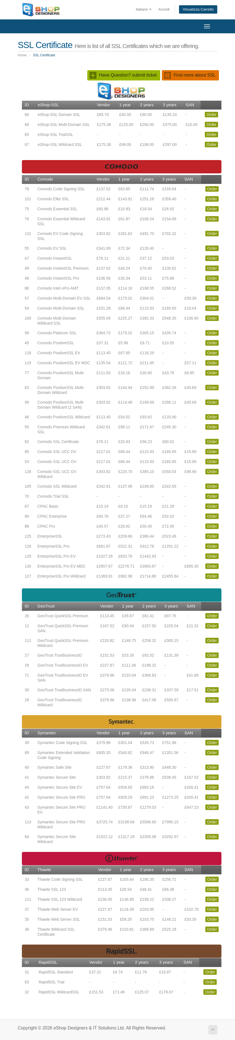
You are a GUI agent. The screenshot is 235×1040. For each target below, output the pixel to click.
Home (22, 55)
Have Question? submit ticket (123, 75)
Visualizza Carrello (198, 9)
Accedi (164, 9)
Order (211, 114)
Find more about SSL (190, 75)
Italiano (144, 9)
